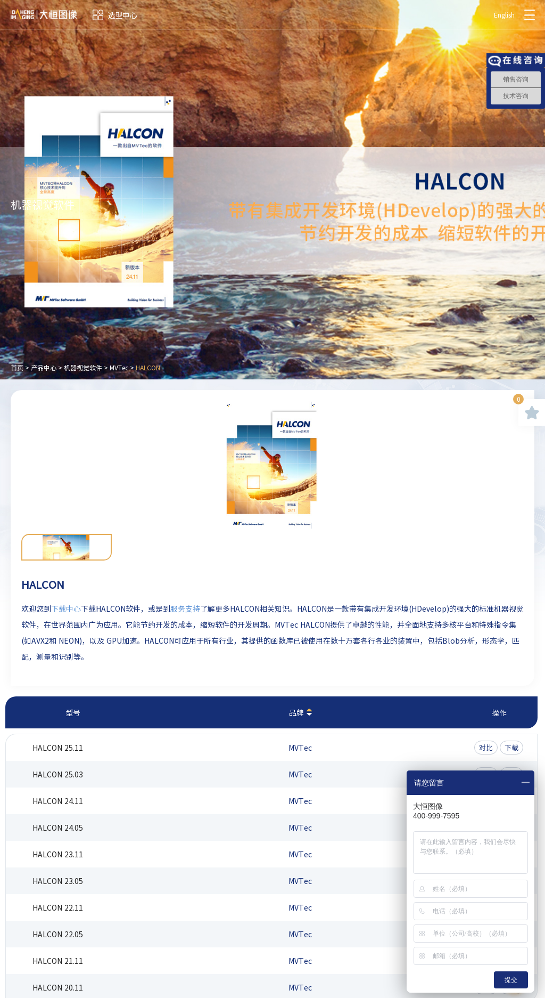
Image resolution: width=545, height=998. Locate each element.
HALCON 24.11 (57, 801)
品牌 (296, 712)
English (504, 15)
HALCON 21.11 (57, 960)
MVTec (119, 367)
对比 (486, 747)
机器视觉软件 (83, 367)
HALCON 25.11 (57, 747)
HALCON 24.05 (57, 827)
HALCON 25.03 (57, 774)
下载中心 (66, 608)
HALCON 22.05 (57, 934)
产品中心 (43, 367)
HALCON (148, 367)
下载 (511, 747)
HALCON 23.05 (57, 880)
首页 (17, 367)
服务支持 (185, 608)
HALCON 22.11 (57, 907)
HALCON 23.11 (57, 854)
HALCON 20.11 (57, 987)
